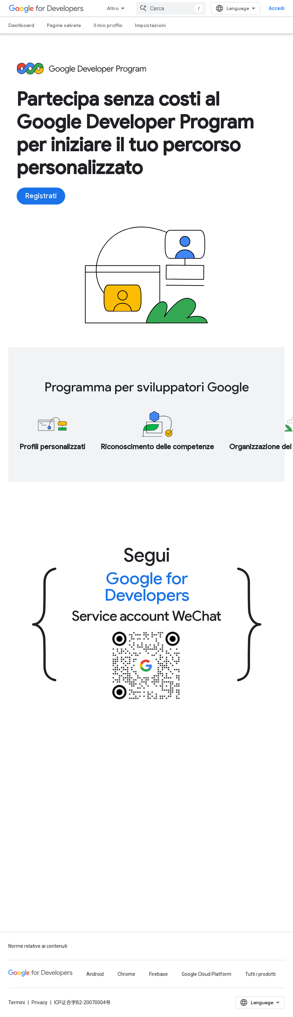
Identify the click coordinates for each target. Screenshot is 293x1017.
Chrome (126, 974)
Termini (16, 1002)
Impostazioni (150, 25)
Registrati (41, 196)
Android (95, 974)
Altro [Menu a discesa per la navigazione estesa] (113, 8)
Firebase (158, 974)
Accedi (277, 8)
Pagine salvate (64, 25)
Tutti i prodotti (260, 974)
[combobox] (171, 8)
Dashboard (21, 25)
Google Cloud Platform (206, 974)
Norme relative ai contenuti (37, 946)
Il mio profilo (108, 25)
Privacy (40, 1002)
